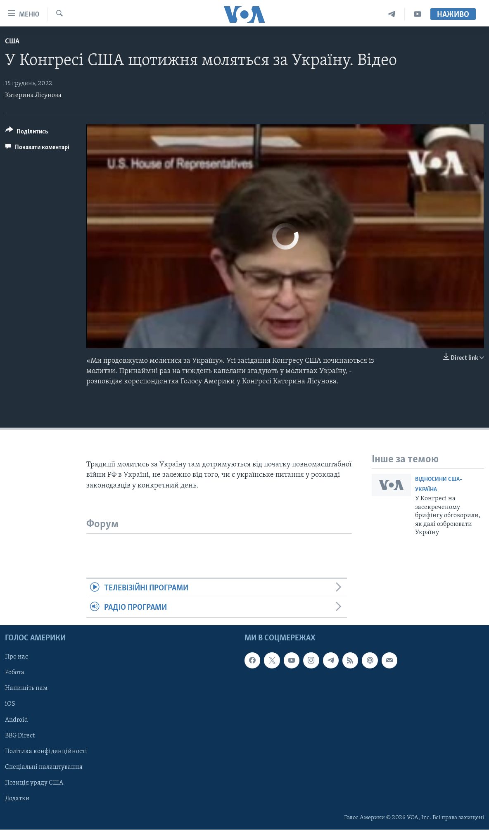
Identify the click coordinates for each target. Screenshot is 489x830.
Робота (14, 673)
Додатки (17, 798)
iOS (10, 704)
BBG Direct (20, 735)
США (12, 41)
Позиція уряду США (34, 783)
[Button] (26, 132)
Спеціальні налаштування (44, 767)
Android (16, 720)
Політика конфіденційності (46, 751)
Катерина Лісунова (33, 95)
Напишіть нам (26, 688)
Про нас (16, 657)
